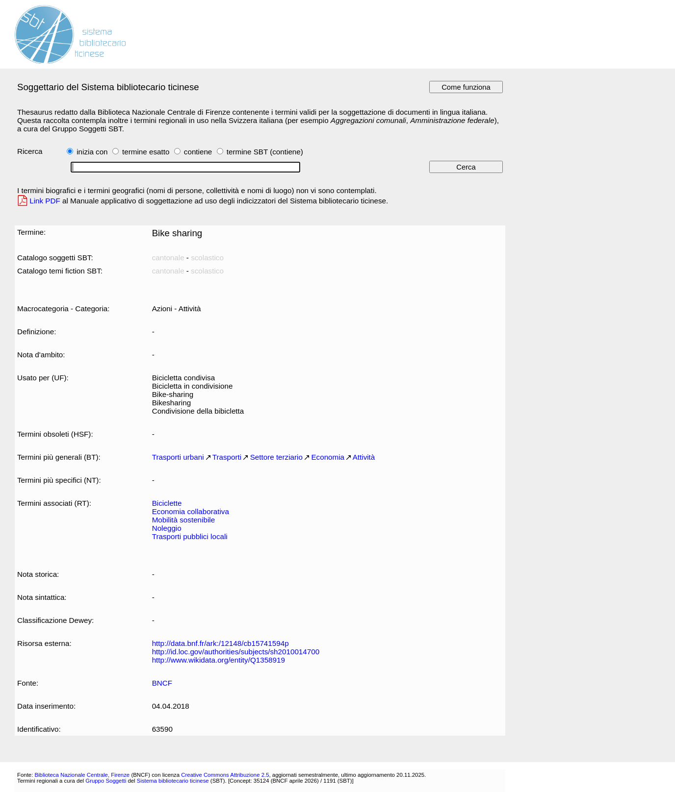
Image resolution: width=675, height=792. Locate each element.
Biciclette (167, 503)
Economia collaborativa (190, 511)
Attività (364, 457)
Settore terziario (276, 457)
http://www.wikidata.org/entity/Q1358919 (218, 660)
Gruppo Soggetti (105, 781)
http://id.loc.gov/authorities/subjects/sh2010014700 (235, 651)
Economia (327, 457)
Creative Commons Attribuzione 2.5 (225, 775)
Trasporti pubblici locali (190, 536)
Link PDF (44, 201)
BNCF (162, 683)
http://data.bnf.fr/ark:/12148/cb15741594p (220, 643)
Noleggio (167, 528)
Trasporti (226, 457)
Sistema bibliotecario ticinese (173, 781)
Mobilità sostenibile (183, 520)
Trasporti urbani (178, 457)
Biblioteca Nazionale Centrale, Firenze (82, 775)
